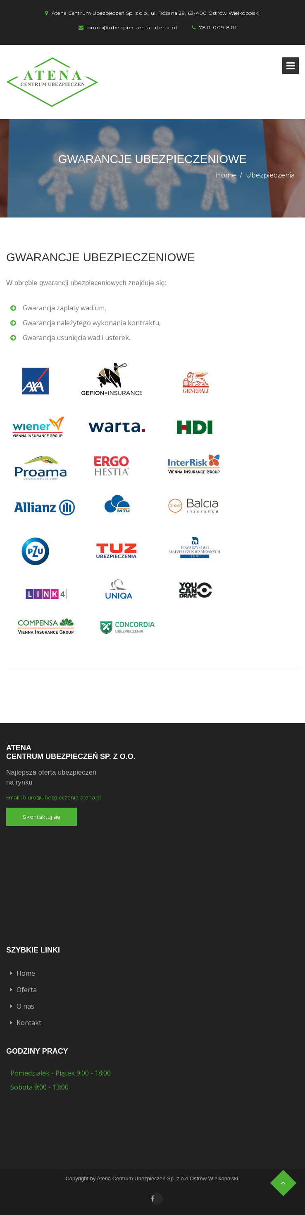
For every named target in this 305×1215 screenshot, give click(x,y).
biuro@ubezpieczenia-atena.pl (132, 27)
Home (226, 175)
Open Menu (290, 65)
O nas (25, 1006)
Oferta (27, 989)
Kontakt (29, 1022)
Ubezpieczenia (270, 175)
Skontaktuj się (41, 816)
